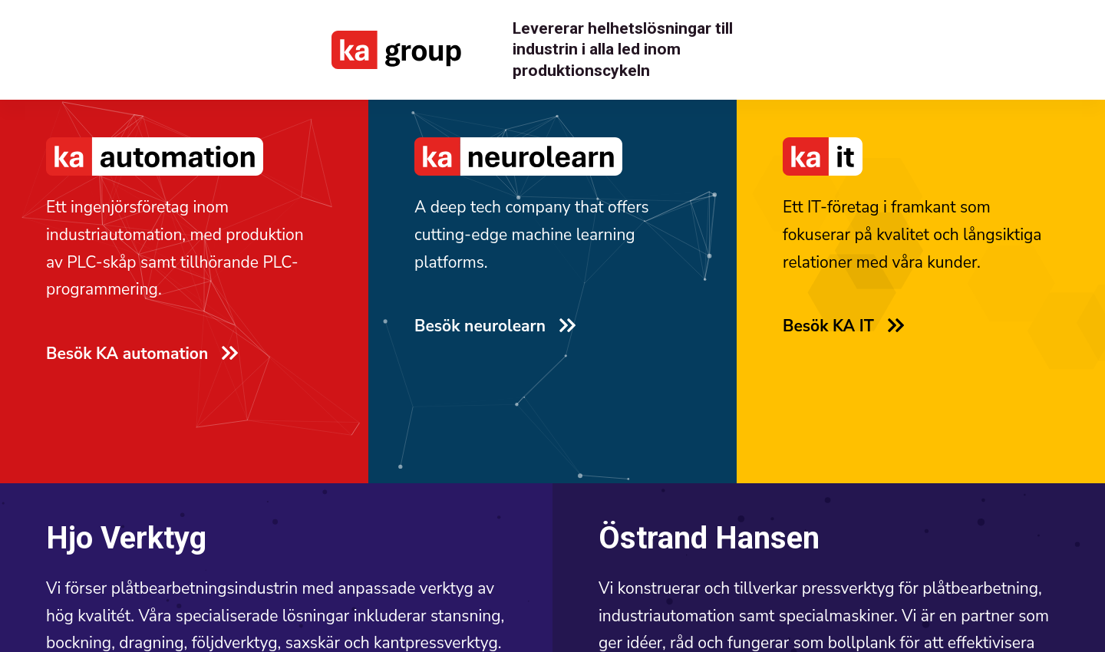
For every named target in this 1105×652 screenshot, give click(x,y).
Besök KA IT (842, 326)
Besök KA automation (141, 353)
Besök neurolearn (494, 326)
